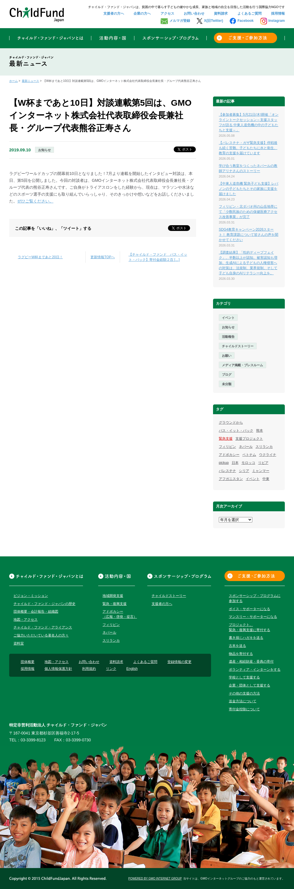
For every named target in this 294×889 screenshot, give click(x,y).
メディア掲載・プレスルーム (242, 365)
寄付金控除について (244, 709)
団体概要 (27, 662)
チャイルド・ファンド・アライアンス (42, 627)
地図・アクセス (25, 620)
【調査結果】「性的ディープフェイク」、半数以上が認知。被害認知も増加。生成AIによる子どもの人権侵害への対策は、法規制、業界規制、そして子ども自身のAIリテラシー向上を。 (248, 262)
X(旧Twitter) (213, 21)
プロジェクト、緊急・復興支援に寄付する (249, 627)
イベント (228, 317)
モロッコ (248, 463)
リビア (263, 463)
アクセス (167, 13)
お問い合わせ (194, 13)
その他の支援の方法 (244, 693)
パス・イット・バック (236, 431)
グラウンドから (231, 423)
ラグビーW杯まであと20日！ (40, 257)
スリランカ (264, 447)
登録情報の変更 (179, 662)
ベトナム (249, 455)
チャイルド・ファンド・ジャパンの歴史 (44, 604)
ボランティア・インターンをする (255, 670)
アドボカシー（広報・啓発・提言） (119, 614)
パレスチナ (227, 471)
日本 (235, 463)
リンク (111, 669)
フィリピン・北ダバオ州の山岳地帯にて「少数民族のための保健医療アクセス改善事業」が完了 (248, 212)
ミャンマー (260, 471)
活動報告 (228, 336)
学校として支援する (244, 677)
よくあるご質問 (249, 13)
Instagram (276, 21)
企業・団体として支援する (249, 685)
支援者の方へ (113, 13)
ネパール (246, 447)
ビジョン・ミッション (30, 596)
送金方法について (242, 701)
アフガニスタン (231, 479)
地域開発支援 (112, 596)
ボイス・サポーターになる (249, 609)
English (132, 669)
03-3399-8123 (33, 740)
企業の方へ (142, 13)
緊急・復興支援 (114, 604)
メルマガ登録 (179, 21)
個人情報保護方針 (58, 669)
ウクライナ (267, 455)
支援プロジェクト (249, 439)
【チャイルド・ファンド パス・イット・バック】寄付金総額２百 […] (158, 257)
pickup (224, 463)
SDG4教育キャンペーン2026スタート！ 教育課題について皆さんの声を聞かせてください (248, 234)
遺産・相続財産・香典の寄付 (251, 661)
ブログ (226, 374)
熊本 (259, 431)
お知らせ (44, 150)
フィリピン (227, 447)
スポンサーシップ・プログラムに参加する (255, 598)
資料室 (18, 643)
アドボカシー (229, 455)
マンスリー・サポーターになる (253, 617)
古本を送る (237, 646)
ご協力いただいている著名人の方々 (41, 635)
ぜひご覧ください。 (35, 201)
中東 (265, 479)
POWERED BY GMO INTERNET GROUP (155, 878)
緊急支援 (226, 439)
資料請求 (221, 13)
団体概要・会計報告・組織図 (35, 612)
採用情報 (278, 13)
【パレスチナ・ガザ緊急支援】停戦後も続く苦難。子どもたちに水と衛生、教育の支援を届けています (248, 148)
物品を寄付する (241, 654)
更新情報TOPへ (102, 257)
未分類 (226, 384)
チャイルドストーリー (238, 346)
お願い (226, 355)
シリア (244, 471)
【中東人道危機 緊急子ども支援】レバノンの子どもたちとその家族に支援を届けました (248, 189)
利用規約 (89, 669)
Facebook (245, 21)
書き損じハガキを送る (246, 638)
